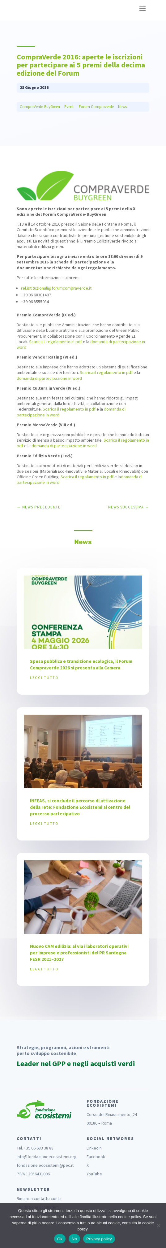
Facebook (96, 1156)
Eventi (69, 106)
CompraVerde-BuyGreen (40, 106)
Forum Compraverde (96, 106)
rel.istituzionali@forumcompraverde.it (56, 288)
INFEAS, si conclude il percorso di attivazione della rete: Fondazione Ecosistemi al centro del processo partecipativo (80, 807)
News (122, 106)
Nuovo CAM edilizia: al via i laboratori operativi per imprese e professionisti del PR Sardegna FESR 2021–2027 (79, 952)
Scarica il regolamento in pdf (55, 341)
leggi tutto (44, 677)
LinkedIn (94, 1148)
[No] (158, 1225)
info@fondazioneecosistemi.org (47, 1156)
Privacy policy (99, 1239)
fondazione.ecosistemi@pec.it (45, 1165)
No (74, 1239)
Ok (59, 1239)
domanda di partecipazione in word (49, 378)
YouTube (94, 1174)
